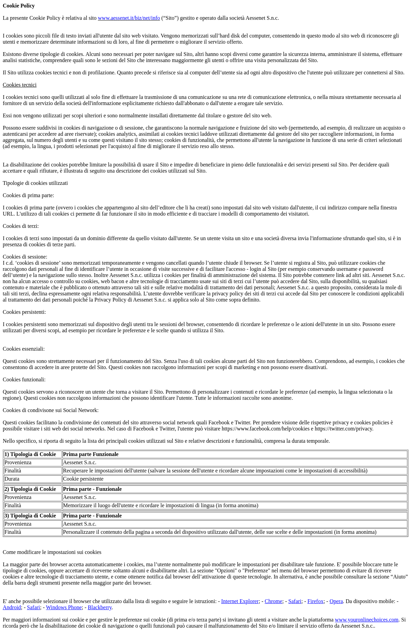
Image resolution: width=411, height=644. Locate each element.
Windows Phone (64, 607)
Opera (336, 601)
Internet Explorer (240, 601)
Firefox (315, 601)
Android (12, 607)
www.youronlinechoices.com (366, 620)
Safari (294, 601)
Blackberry (100, 607)
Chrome (273, 601)
